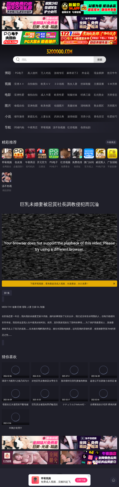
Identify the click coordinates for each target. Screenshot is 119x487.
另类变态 (112, 94)
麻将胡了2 (72, 73)
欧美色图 (46, 105)
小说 (8, 116)
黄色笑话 (99, 116)
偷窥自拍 (19, 105)
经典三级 (85, 94)
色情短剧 (85, 127)
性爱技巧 (112, 116)
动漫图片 (59, 105)
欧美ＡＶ (46, 84)
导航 (8, 127)
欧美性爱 (59, 94)
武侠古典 (59, 116)
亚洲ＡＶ (19, 84)
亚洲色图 (32, 105)
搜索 (99, 59)
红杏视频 (72, 127)
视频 (8, 84)
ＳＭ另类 (112, 84)
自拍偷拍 (32, 84)
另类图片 (112, 105)
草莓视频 (46, 127)
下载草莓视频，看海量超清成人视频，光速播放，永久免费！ (73, 283)
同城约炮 (19, 127)
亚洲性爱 (19, 94)
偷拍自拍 (32, 94)
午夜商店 (32, 127)
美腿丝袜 (72, 105)
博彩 (8, 73)
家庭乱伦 (32, 116)
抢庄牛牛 (112, 73)
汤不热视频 (59, 127)
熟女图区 (99, 105)
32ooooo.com (59, 52)
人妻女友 (46, 116)
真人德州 (32, 73)
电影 (8, 95)
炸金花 (85, 73)
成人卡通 (46, 94)
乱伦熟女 (99, 94)
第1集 (7, 292)
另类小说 (85, 116)
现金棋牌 (99, 73)
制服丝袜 (72, 94)
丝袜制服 (85, 84)
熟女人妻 (72, 84)
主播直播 (99, 84)
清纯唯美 (85, 105)
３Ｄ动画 (59, 84)
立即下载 (81, 480)
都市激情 (19, 116)
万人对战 (46, 73)
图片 (8, 105)
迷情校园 (72, 116)
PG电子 (19, 73)
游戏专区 (59, 73)
